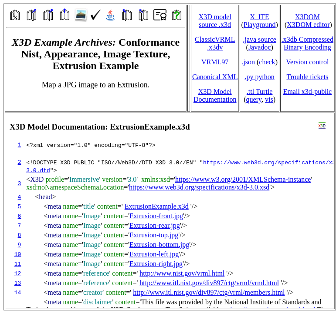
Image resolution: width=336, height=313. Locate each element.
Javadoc (259, 47)
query (253, 99)
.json (248, 62)
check (267, 62)
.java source (259, 39)
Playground (260, 24)
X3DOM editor (308, 24)
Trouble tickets (307, 76)
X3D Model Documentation (215, 95)
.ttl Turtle (260, 91)
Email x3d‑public (307, 91)
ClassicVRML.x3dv (215, 43)
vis (269, 99)
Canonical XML (215, 76)
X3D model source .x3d (215, 20)
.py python (259, 76)
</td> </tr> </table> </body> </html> (169, 211)
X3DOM (307, 16)
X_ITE (259, 16)
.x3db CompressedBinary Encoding (307, 43)
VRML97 (214, 62)
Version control (307, 62)
